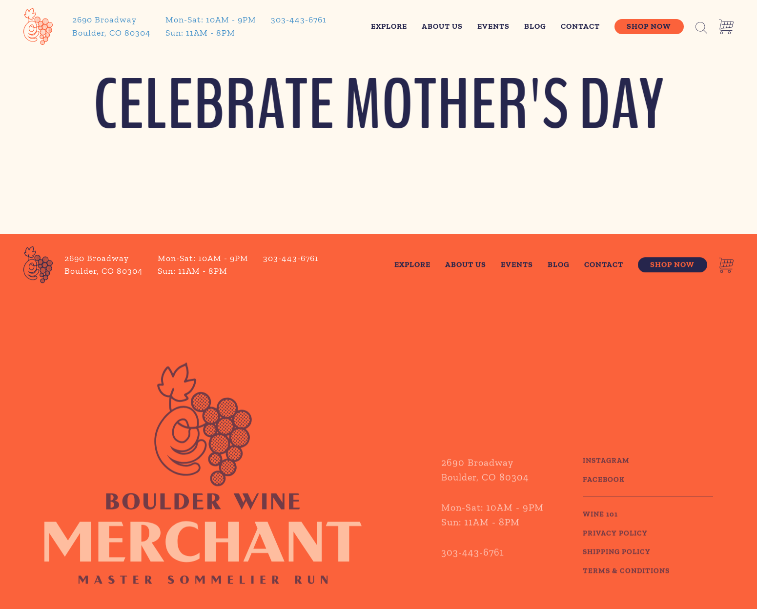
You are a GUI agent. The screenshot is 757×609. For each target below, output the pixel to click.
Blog (535, 26)
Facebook (604, 493)
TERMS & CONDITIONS (626, 585)
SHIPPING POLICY (617, 566)
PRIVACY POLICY (615, 547)
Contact (580, 26)
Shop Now (649, 26)
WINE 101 (600, 529)
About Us (442, 26)
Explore (389, 26)
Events (493, 26)
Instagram (606, 475)
